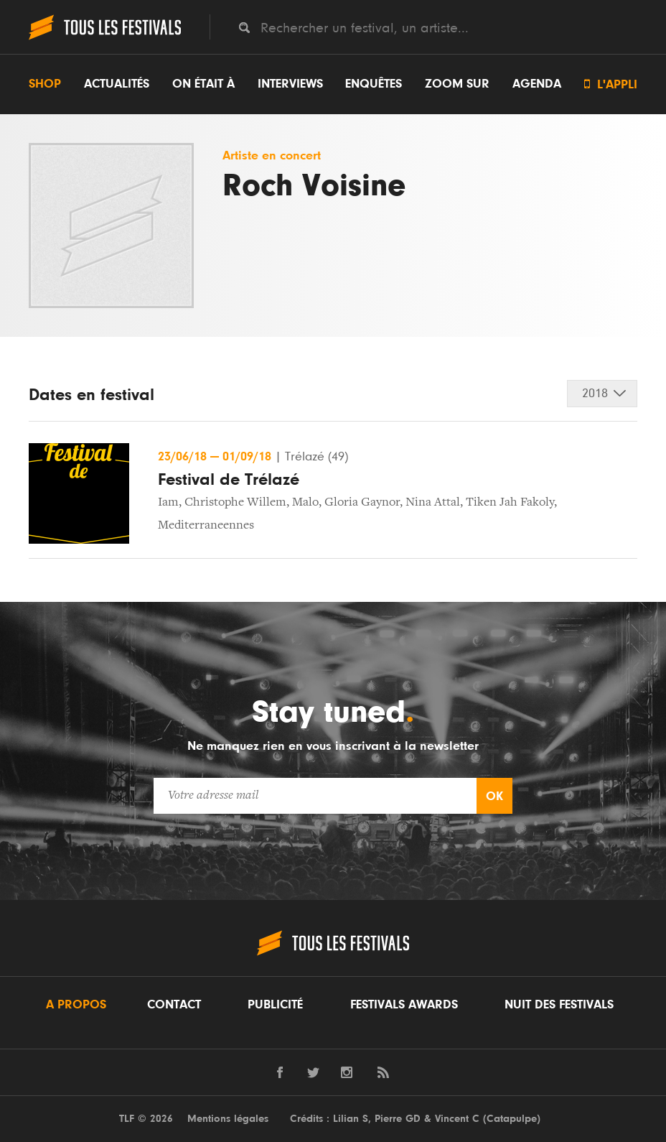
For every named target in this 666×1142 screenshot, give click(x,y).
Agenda (536, 84)
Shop (45, 84)
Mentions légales (227, 1118)
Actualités (116, 84)
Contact (174, 1004)
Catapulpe (512, 1118)
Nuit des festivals (559, 1004)
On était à (203, 84)
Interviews (290, 84)
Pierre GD (398, 1118)
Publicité (275, 1004)
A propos (76, 1004)
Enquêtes (373, 84)
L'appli (610, 84)
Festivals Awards (404, 1004)
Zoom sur (457, 84)
